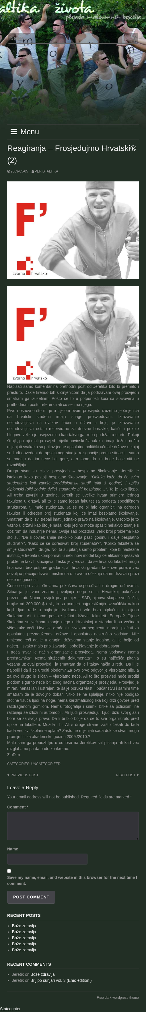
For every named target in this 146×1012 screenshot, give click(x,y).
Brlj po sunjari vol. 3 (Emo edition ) (61, 980)
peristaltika (46, 171)
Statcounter (10, 1009)
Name (12, 849)
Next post (125, 775)
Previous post (24, 775)
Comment (17, 807)
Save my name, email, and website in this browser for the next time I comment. (72, 880)
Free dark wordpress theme (118, 998)
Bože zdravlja (24, 925)
